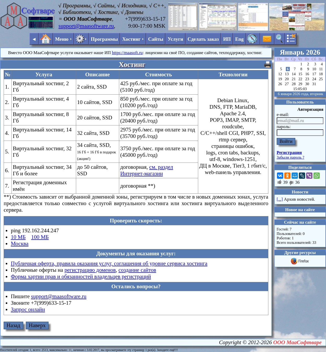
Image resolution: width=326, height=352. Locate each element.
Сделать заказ (203, 39)
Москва (19, 243)
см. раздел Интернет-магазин (146, 170)
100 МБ (40, 237)
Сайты (155, 39)
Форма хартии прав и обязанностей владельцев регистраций (81, 276)
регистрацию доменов (90, 270)
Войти (286, 141)
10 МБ (18, 237)
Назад (13, 325)
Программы (104, 39)
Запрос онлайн (28, 309)
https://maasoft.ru (127, 52)
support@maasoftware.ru (86, 26)
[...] (280, 199)
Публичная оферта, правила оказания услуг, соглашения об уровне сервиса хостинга (109, 263)
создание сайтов (137, 270)
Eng (239, 39)
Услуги (175, 39)
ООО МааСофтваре (297, 342)
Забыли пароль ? (290, 157)
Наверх (37, 325)
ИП (227, 39)
